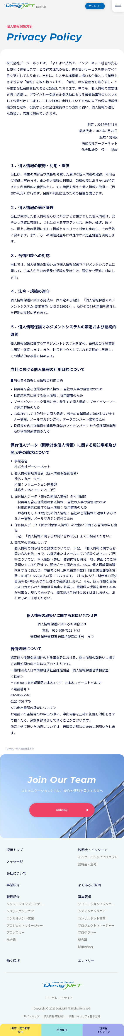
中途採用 (62, 1030)
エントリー (95, 6)
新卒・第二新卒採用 (21, 1030)
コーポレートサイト (62, 998)
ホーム (10, 748)
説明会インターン (103, 1030)
